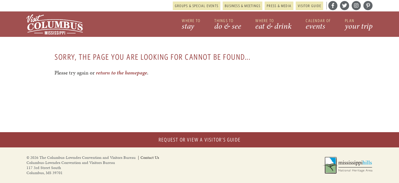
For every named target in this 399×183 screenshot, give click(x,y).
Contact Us (149, 157)
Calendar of (318, 25)
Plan (359, 25)
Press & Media (279, 6)
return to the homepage (121, 73)
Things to (227, 25)
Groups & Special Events (196, 6)
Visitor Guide (309, 6)
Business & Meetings (242, 6)
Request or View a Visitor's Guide (199, 140)
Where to (191, 25)
